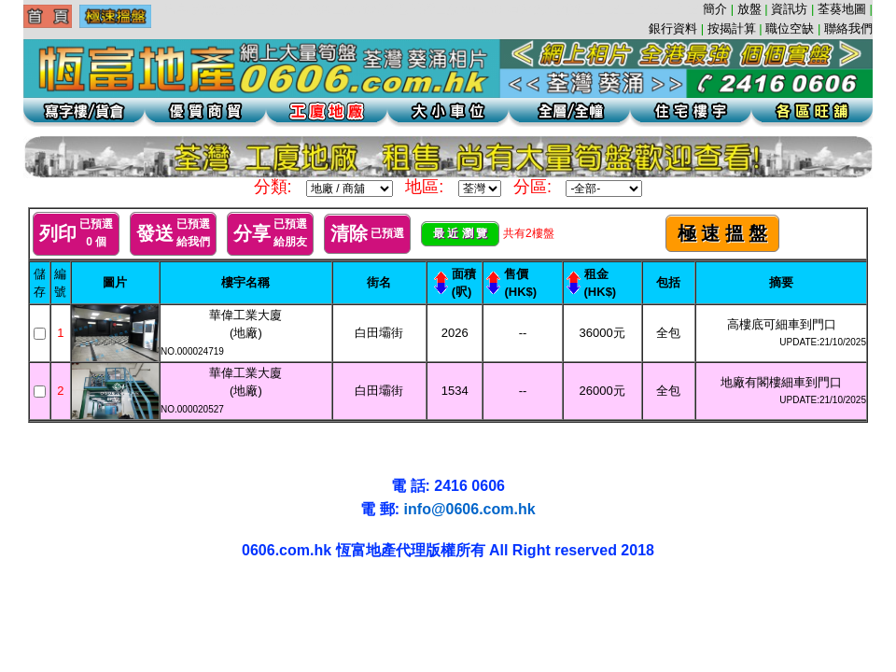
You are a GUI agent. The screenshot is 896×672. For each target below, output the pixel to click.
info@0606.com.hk (470, 509)
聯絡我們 (848, 28)
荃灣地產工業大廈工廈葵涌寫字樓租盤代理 (17, 609)
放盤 (749, 9)
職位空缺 (789, 28)
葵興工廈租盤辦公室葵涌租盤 (112, 592)
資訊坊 (789, 9)
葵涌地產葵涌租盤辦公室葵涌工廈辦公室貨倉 (81, 592)
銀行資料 (673, 28)
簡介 (715, 9)
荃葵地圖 (842, 9)
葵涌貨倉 (50, 592)
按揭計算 (731, 28)
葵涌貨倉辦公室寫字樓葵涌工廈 (137, 592)
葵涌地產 (58, 592)
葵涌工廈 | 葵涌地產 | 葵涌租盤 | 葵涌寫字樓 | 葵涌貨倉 (23, 592)
